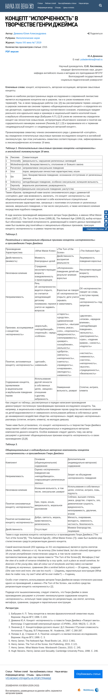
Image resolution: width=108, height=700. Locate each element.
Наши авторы (84, 3)
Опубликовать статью (97, 229)
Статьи (40, 3)
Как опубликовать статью (67, 3)
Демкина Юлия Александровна (30, 33)
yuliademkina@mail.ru (91, 59)
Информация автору (45, 7)
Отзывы (58, 7)
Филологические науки (28, 38)
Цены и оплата (68, 7)
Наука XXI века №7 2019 (28, 42)
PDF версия (12, 51)
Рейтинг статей (50, 3)
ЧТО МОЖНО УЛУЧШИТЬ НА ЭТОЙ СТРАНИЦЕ (28, 678)
